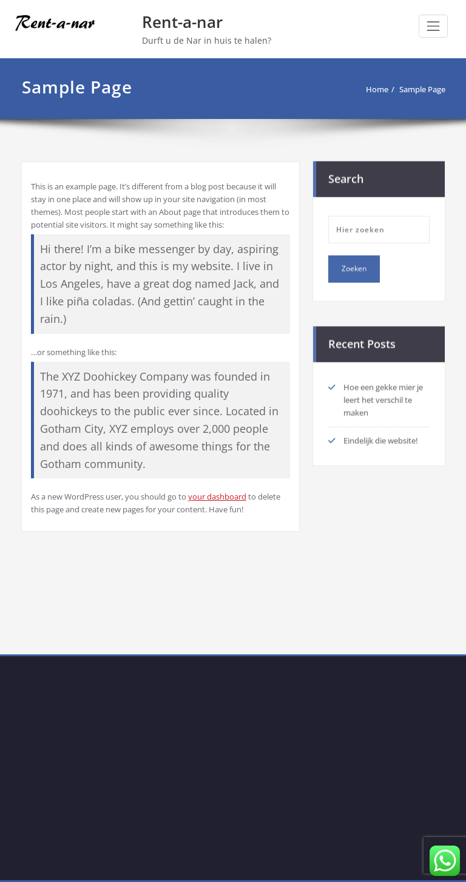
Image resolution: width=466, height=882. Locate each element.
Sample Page (422, 89)
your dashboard (217, 496)
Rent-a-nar (182, 22)
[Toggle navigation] (433, 26)
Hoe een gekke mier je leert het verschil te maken (383, 399)
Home (377, 89)
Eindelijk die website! (380, 439)
